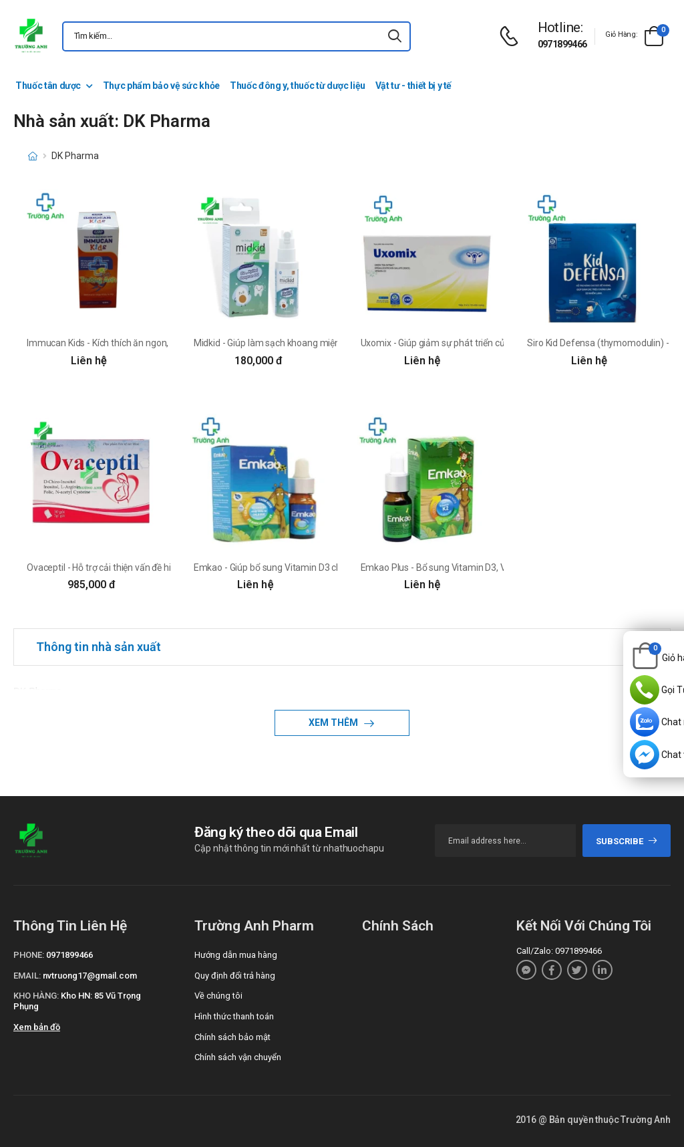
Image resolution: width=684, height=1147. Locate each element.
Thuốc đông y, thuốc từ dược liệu (297, 85)
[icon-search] (395, 36)
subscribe (627, 841)
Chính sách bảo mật (232, 1037)
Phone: (28, 955)
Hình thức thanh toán (234, 1016)
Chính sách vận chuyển (237, 1057)
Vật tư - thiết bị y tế (413, 85)
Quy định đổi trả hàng (234, 976)
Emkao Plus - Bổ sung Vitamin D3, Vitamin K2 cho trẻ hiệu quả (486, 567)
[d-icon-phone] (512, 36)
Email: (27, 976)
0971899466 (562, 44)
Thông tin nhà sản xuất (98, 647)
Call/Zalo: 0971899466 (559, 951)
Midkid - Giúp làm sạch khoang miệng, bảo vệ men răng (306, 343)
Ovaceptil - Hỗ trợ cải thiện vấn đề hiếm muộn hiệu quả (136, 567)
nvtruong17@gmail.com (90, 976)
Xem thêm (334, 722)
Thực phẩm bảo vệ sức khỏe (161, 85)
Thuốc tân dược (48, 85)
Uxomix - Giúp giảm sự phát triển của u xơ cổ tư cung (467, 343)
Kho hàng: (36, 996)
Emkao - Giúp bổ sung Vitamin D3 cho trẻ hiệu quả (295, 567)
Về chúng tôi (218, 996)
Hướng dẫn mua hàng (235, 955)
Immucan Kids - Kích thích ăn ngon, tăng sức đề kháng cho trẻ (151, 343)
